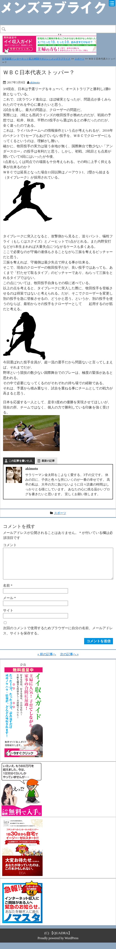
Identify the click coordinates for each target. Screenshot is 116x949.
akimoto (35, 82)
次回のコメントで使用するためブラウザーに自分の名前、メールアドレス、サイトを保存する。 (58, 637)
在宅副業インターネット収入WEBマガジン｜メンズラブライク (36, 58)
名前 (8, 592)
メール (9, 604)
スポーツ (79, 58)
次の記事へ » (69, 660)
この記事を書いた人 (20, 460)
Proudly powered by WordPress (58, 944)
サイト (8, 617)
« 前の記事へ (47, 660)
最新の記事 (48, 460)
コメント (10, 545)
